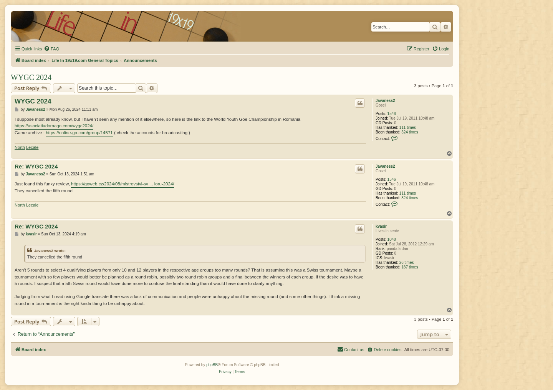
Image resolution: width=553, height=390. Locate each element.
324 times (409, 132)
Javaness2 (385, 100)
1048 (391, 239)
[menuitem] (51, 48)
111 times (407, 127)
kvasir (381, 226)
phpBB (212, 365)
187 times (409, 267)
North (20, 147)
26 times (406, 262)
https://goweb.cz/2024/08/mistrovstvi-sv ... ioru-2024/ (122, 184)
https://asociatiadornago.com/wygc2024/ (54, 125)
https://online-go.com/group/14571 (79, 132)
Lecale (32, 147)
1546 (391, 114)
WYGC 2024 (31, 77)
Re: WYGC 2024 (36, 166)
